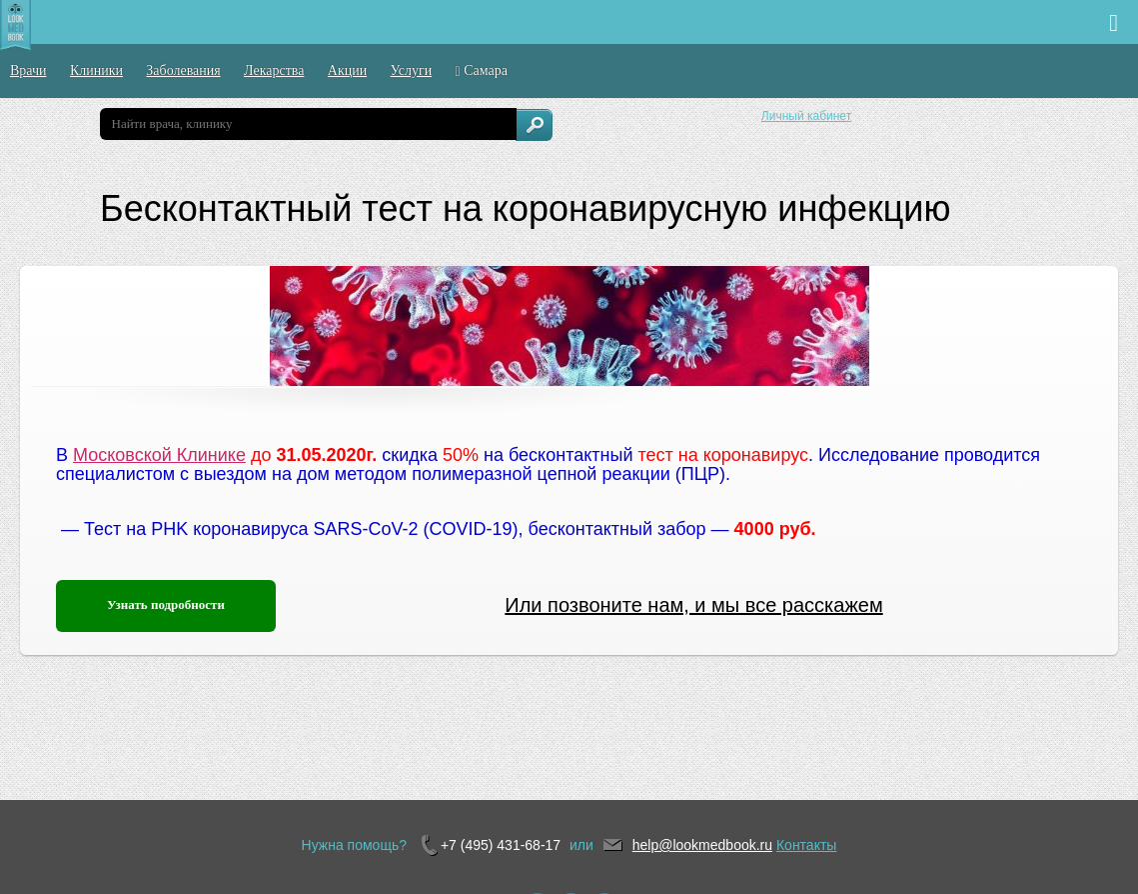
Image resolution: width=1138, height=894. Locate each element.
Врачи (28, 70)
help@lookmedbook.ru (702, 845)
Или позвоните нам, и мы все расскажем (693, 605)
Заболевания (183, 70)
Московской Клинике (159, 455)
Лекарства (274, 70)
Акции (347, 70)
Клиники (96, 70)
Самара (482, 71)
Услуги (412, 70)
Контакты (806, 845)
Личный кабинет (806, 116)
